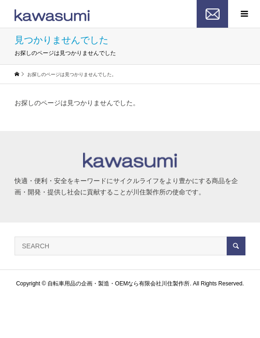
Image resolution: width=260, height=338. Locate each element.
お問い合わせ (213, 14)
